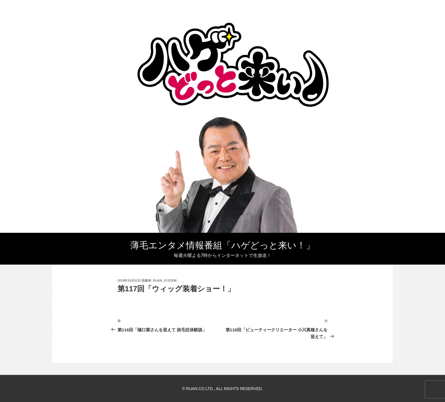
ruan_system (165, 280)
